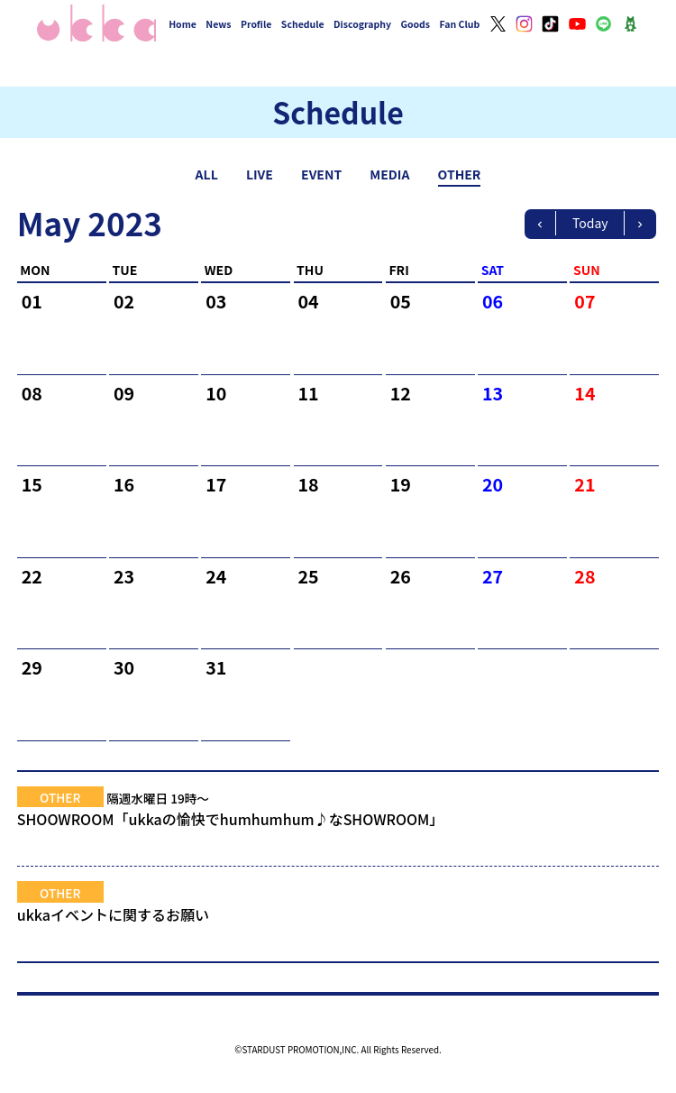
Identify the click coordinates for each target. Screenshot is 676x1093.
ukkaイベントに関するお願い (338, 925)
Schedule (302, 24)
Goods (415, 24)
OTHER (459, 174)
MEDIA (389, 174)
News (218, 24)
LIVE (259, 174)
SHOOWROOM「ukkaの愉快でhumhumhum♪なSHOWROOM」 (338, 829)
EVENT (321, 174)
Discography (362, 24)
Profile (256, 24)
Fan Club (460, 24)
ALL (207, 174)
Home (182, 24)
